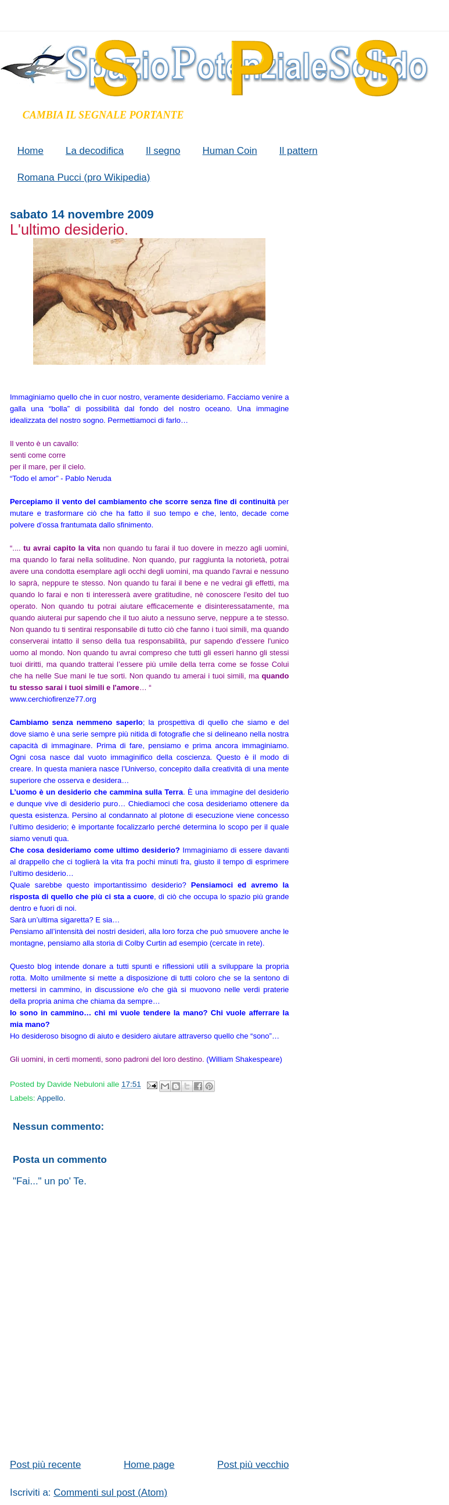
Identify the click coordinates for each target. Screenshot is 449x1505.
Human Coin (229, 150)
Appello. (51, 1098)
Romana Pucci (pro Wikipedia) (83, 177)
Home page (149, 1464)
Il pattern (298, 150)
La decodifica (95, 150)
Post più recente (45, 1464)
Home (30, 150)
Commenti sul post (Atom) (110, 1492)
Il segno (163, 150)
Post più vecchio (253, 1464)
